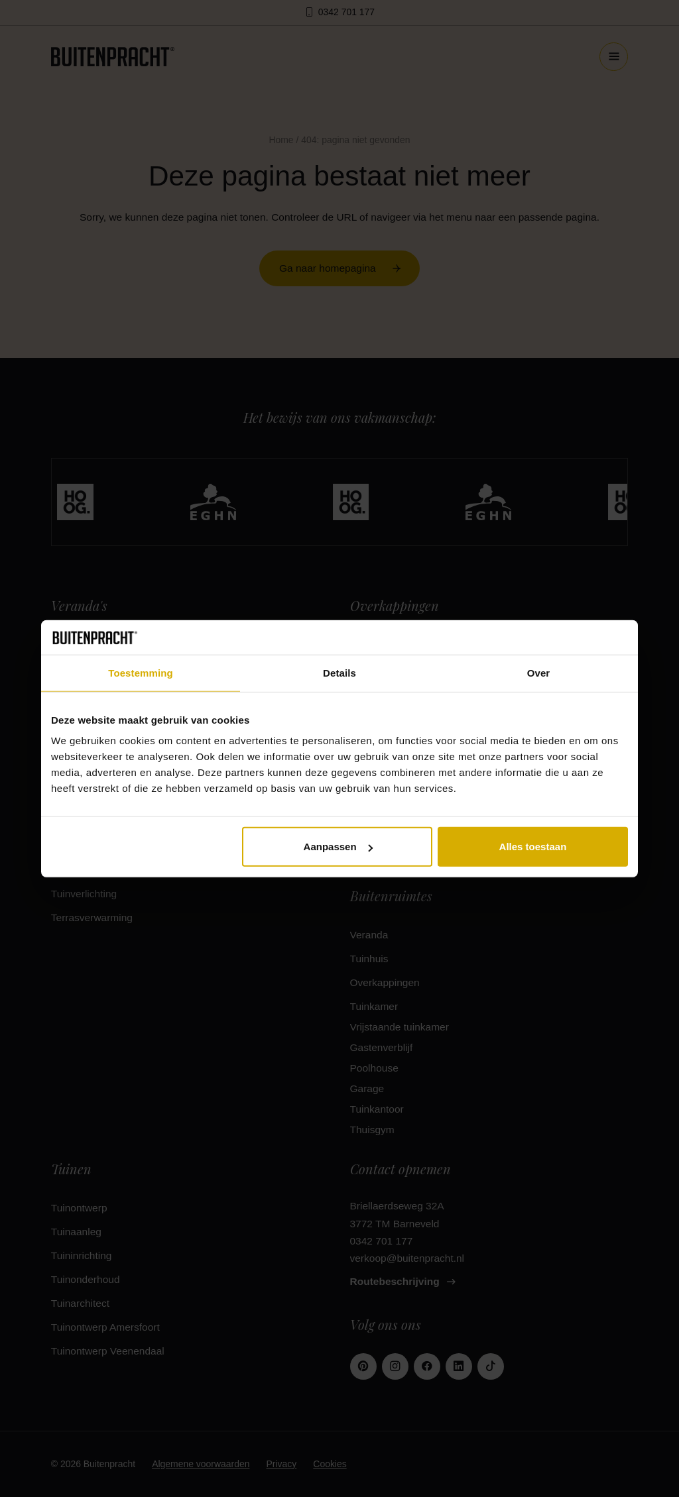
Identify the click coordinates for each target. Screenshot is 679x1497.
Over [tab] (538, 673)
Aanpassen (338, 846)
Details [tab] (339, 673)
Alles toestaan (533, 846)
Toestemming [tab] (140, 673)
